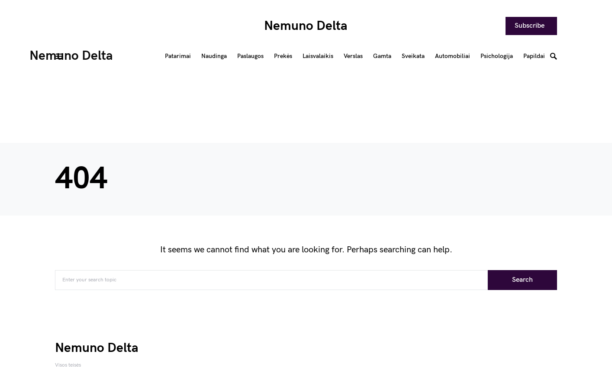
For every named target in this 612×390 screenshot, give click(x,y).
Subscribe (529, 26)
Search (522, 280)
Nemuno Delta (306, 26)
